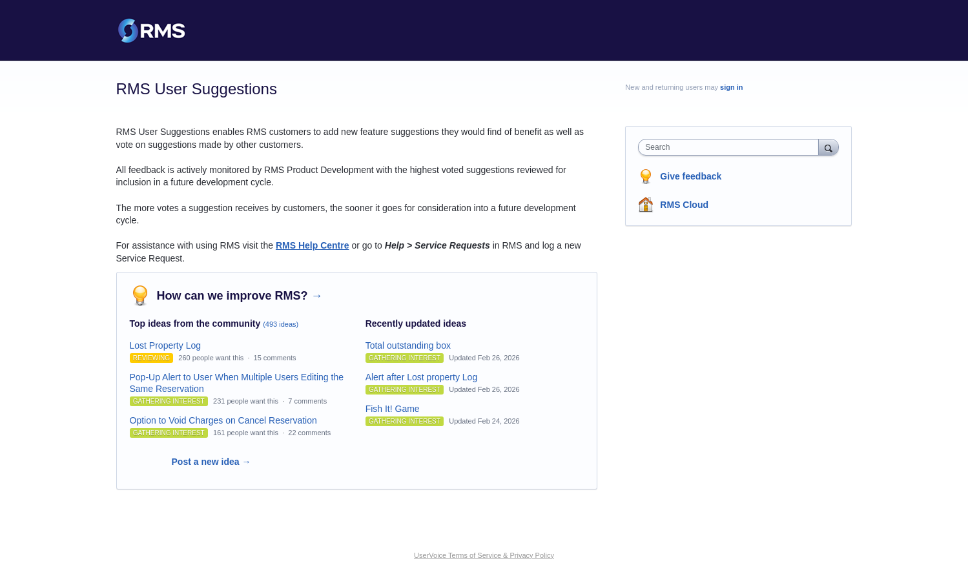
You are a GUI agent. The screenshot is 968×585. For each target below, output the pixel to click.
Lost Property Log (165, 345)
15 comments (275, 358)
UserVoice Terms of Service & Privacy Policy (484, 555)
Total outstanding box (408, 345)
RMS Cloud (684, 205)
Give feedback (690, 176)
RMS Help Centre (312, 245)
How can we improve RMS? (240, 295)
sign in (731, 87)
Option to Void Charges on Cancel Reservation (223, 420)
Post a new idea (211, 462)
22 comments (309, 432)
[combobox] (731, 147)
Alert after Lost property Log (422, 377)
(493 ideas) (280, 324)
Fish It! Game (393, 409)
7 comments (307, 401)
